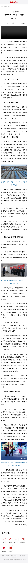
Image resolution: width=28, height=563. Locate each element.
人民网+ (10, 540)
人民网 (1, 6)
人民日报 (4, 540)
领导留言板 (22, 540)
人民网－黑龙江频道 (20, 23)
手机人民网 (16, 540)
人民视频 (4, 548)
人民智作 (10, 548)
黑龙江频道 (7, 6)
